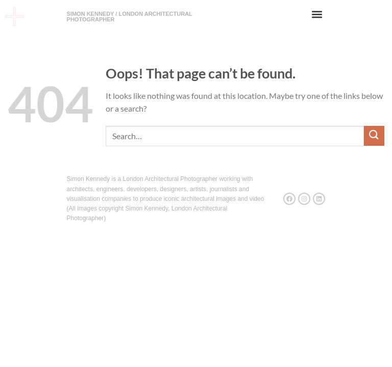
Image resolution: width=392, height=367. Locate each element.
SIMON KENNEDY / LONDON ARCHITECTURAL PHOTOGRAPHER (129, 16)
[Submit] (374, 136)
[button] (316, 14)
